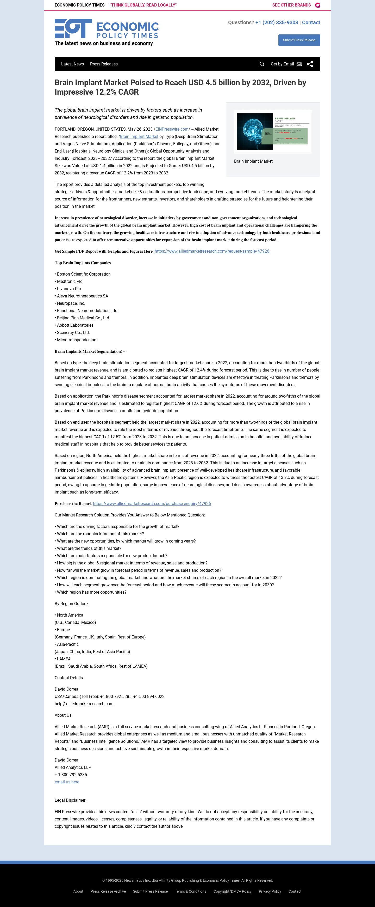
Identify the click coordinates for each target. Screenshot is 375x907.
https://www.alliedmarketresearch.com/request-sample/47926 (212, 251)
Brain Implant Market (139, 136)
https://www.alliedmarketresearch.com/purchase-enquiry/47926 (152, 503)
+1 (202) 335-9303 (276, 22)
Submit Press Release (150, 891)
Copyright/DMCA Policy (233, 891)
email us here (67, 782)
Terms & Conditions (190, 891)
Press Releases (104, 64)
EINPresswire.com (172, 129)
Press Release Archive (108, 891)
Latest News (72, 64)
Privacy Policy (270, 891)
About (78, 891)
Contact (311, 22)
